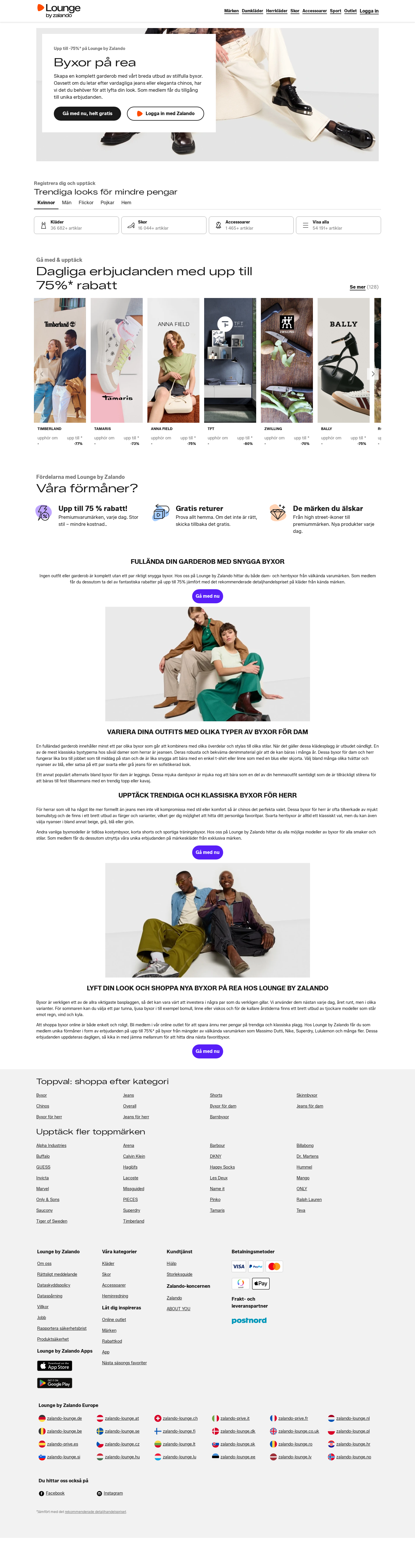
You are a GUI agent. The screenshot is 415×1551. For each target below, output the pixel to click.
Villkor (43, 1306)
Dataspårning (49, 1296)
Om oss (44, 1263)
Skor (106, 1274)
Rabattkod (112, 1341)
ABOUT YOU (178, 1308)
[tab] (46, 203)
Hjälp (171, 1263)
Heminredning (115, 1296)
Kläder (108, 1263)
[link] (369, 11)
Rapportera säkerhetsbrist (62, 1328)
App (105, 1352)
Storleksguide (179, 1274)
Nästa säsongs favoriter (124, 1363)
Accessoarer (114, 1285)
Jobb (41, 1317)
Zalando (174, 1298)
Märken (109, 1330)
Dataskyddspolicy (53, 1285)
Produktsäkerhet (53, 1339)
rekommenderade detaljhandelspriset (95, 1512)
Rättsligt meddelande (57, 1274)
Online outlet (114, 1319)
